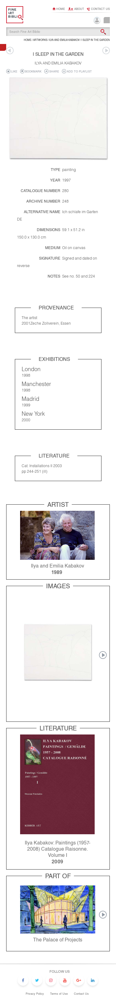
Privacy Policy (35, 993)
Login (97, 20)
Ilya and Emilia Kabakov (64, 40)
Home (60, 9)
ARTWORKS (40, 40)
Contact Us (81, 993)
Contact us (100, 9)
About (79, 9)
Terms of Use (59, 993)
